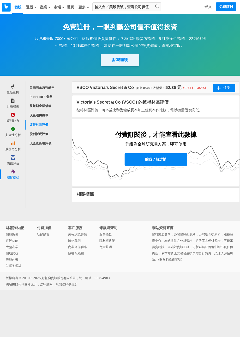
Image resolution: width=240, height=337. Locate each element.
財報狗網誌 (13, 266)
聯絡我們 (74, 241)
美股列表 (12, 259)
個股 (17, 7)
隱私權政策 (107, 241)
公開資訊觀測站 (185, 234)
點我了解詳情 (156, 159)
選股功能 (12, 241)
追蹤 (223, 88)
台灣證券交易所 (210, 234)
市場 (59, 7)
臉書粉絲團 (76, 253)
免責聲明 (105, 247)
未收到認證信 (77, 234)
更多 (84, 7)
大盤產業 (12, 247)
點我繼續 (120, 59)
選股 (31, 7)
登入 (208, 7)
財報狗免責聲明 (170, 259)
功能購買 (43, 234)
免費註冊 (226, 7)
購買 (70, 7)
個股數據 (12, 234)
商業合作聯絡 (77, 247)
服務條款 (105, 234)
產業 (45, 7)
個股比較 (12, 253)
